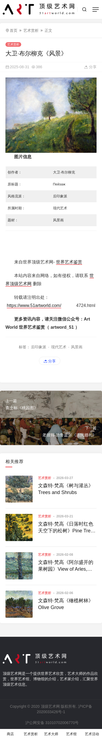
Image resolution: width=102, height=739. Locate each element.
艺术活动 (92, 734)
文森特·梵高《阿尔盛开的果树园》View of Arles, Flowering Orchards (65, 566)
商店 (10, 734)
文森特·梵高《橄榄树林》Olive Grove (65, 604)
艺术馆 (71, 734)
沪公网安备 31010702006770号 (51, 722)
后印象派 (38, 347)
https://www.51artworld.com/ (34, 305)
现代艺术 (58, 347)
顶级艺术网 (50, 706)
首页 (13, 30)
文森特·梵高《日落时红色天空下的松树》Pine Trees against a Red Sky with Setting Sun (67, 527)
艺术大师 (51, 734)
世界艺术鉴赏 (69, 262)
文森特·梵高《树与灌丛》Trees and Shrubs (65, 489)
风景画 (76, 347)
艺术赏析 (31, 30)
